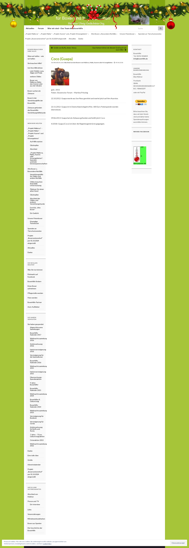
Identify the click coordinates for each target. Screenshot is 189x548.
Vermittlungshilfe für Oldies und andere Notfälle (36, 176)
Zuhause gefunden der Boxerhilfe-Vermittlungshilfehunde (37, 110)
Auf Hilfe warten (36, 141)
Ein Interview (35, 504)
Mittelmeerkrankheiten (36, 519)
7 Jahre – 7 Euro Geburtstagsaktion (37, 435)
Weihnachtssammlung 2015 (38, 367)
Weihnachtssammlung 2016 (38, 339)
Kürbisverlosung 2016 (36, 345)
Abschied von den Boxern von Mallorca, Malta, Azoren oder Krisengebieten (88, 62)
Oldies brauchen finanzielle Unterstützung (36, 183)
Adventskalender (34, 465)
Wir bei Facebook (141, 132)
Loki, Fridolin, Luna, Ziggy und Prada (37, 72)
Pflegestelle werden (35, 293)
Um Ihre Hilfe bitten (35, 68)
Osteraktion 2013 (37, 440)
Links (29, 510)
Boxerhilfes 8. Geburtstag (35, 400)
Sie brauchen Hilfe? (35, 63)
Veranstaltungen (34, 514)
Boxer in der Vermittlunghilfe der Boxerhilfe (35, 100)
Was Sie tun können (35, 270)
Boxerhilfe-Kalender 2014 (35, 406)
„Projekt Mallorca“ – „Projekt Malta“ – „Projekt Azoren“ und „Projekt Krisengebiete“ (57, 34)
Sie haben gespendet (36, 324)
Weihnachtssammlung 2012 (38, 445)
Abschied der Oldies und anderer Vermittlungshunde (37, 201)
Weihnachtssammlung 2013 (38, 411)
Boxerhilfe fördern (34, 281)
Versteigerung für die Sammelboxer (37, 356)
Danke (80, 39)
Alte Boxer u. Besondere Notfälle (104, 34)
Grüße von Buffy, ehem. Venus (65, 48)
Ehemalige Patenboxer (34, 222)
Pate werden (32, 298)
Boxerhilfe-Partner (35, 302)
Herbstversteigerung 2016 (38, 350)
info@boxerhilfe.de (140, 59)
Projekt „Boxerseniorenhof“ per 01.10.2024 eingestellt (45, 39)
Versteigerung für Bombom (37, 417)
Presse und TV (33, 501)
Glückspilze (34, 145)
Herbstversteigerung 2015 (38, 373)
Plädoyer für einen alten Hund (37, 190)
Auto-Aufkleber (34, 307)
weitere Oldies (35, 76)
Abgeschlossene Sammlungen (36, 328)
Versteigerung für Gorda (37, 423)
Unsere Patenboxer (128, 34)
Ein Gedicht (34, 213)
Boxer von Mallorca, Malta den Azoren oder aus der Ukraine (36, 83)
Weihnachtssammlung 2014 (38, 395)
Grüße (30, 460)
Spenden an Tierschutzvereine (149, 34)
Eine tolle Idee (33, 455)
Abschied (33, 149)
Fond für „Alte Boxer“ (35, 208)
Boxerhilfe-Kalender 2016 (35, 361)
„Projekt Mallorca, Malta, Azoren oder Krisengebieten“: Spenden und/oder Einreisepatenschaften (38, 158)
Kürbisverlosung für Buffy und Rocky (36, 429)
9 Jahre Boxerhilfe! (34, 384)
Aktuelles (72, 39)
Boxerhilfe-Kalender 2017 (35, 334)
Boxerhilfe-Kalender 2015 (35, 389)
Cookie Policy (47, 544)
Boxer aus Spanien (34, 523)
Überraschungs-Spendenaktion (36, 378)
